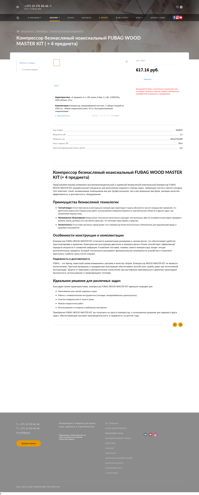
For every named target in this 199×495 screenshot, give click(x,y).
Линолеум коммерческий (118, 458)
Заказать (148, 79)
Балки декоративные (116, 428)
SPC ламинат (111, 423)
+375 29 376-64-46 (36, 6)
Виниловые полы (114, 433)
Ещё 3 (56, 86)
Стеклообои (111, 473)
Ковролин (110, 443)
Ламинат (109, 448)
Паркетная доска (114, 463)
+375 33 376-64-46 (29, 428)
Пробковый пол (113, 468)
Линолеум (110, 453)
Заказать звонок (28, 443)
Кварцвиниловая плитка (118, 438)
